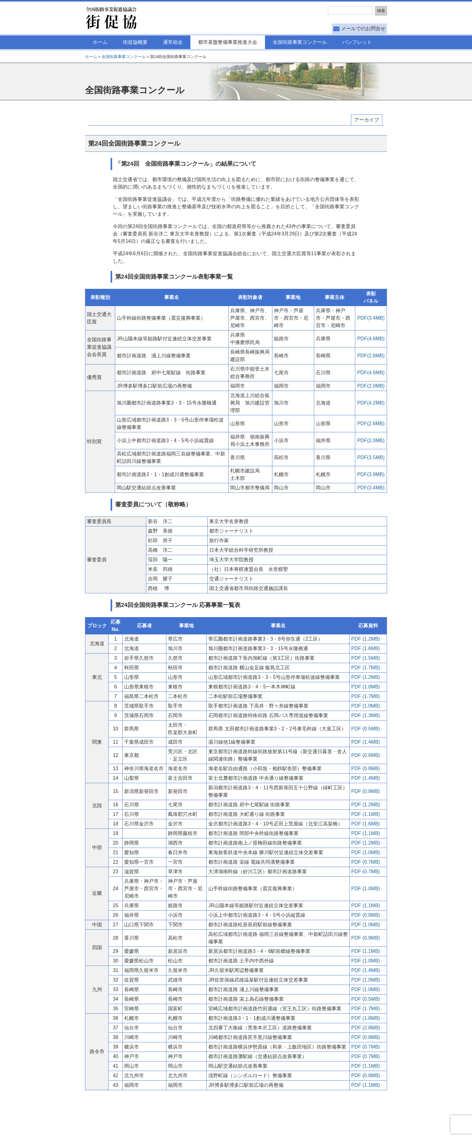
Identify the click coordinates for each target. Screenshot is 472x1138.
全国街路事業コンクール (300, 42)
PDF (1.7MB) (365, 667)
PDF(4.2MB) (371, 402)
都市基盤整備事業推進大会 (227, 42)
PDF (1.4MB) (365, 742)
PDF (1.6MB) (365, 648)
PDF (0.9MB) (365, 791)
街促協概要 (135, 42)
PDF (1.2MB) (365, 639)
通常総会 (173, 42)
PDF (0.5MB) (365, 728)
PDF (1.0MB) (365, 686)
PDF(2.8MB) (371, 355)
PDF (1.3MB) (365, 715)
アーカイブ (366, 120)
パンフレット (357, 42)
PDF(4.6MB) (371, 338)
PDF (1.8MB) (365, 1018)
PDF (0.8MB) (365, 768)
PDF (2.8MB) (365, 1027)
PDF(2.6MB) (371, 423)
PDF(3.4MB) (371, 318)
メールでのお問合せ (363, 28)
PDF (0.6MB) (365, 755)
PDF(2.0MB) (371, 385)
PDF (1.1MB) (365, 814)
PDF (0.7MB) (365, 862)
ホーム (100, 42)
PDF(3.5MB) (371, 457)
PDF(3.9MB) (371, 474)
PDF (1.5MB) (365, 658)
